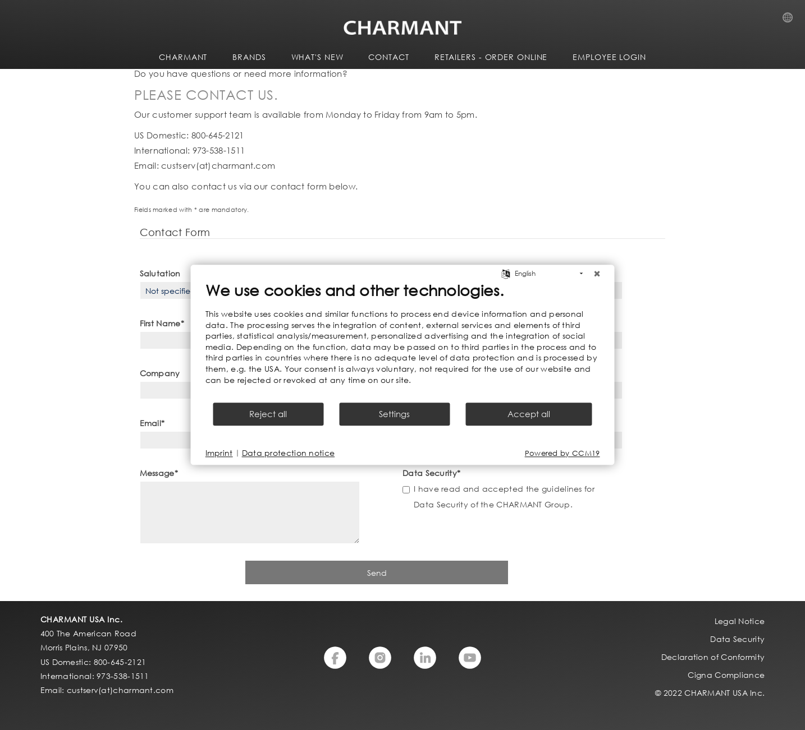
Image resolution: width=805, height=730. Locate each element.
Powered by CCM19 (562, 453)
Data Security (431, 473)
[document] (402, 341)
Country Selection (791, 20)
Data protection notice (288, 453)
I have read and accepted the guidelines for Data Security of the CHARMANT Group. (504, 496)
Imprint (219, 453)
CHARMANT (183, 57)
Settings (394, 414)
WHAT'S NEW (317, 57)
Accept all (528, 414)
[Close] (597, 273)
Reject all (268, 414)
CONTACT (388, 57)
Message (159, 473)
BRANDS (249, 57)
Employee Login (609, 57)
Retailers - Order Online (491, 57)
